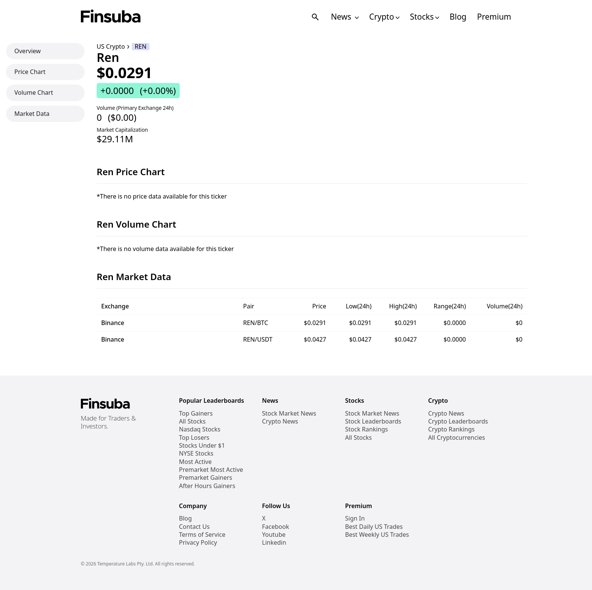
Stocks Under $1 (202, 446)
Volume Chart (33, 92)
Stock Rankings (366, 429)
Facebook (275, 527)
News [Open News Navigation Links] (344, 17)
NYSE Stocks (196, 454)
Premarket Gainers (205, 478)
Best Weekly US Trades (377, 535)
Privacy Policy (198, 543)
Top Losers (194, 438)
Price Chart (30, 72)
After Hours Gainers (207, 486)
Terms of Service (202, 535)
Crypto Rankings (451, 429)
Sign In (355, 518)
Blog (458, 17)
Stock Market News (289, 413)
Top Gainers (196, 413)
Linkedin (274, 543)
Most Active (195, 462)
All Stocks (192, 421)
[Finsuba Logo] (111, 16)
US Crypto (111, 46)
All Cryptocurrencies (456, 438)
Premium (494, 17)
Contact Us (194, 527)
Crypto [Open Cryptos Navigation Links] (384, 17)
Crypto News (280, 421)
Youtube (273, 535)
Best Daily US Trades (374, 527)
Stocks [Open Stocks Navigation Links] (424, 17)
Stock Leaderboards (373, 421)
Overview (27, 51)
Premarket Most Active (211, 470)
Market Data (31, 113)
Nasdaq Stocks (199, 429)
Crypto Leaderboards (458, 421)
